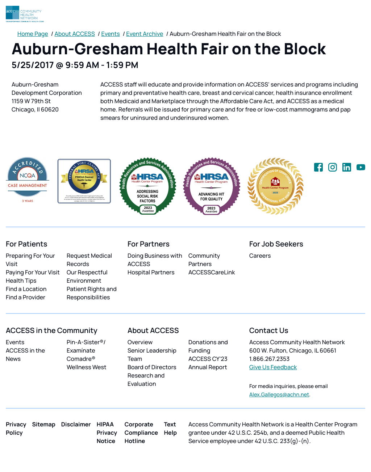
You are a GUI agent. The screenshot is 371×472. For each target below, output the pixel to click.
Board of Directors (152, 367)
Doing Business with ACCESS (155, 260)
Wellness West (87, 367)
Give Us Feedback (273, 367)
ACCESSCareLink (211, 272)
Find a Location (26, 289)
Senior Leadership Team (152, 354)
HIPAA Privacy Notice (107, 432)
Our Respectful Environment (87, 276)
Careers (260, 256)
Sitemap (43, 424)
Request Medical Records (89, 260)
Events (110, 34)
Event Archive (144, 34)
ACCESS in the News (25, 354)
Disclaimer (76, 424)
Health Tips (21, 281)
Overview (140, 342)
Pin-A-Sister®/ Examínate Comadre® (86, 350)
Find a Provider (25, 297)
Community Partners (204, 260)
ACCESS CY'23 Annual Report (208, 363)
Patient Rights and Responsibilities (92, 293)
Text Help (170, 428)
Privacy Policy (16, 428)
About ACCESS (74, 34)
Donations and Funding (208, 346)
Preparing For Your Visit (30, 260)
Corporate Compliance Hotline (141, 432)
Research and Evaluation (146, 379)
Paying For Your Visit (33, 272)
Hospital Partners (151, 272)
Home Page (32, 34)
